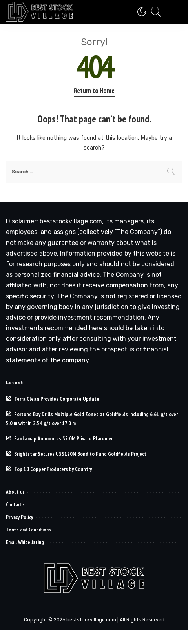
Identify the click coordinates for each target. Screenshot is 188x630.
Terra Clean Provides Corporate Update (56, 398)
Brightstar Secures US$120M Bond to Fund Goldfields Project (80, 453)
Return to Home (94, 90)
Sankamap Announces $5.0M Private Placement (65, 438)
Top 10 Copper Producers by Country (53, 469)
